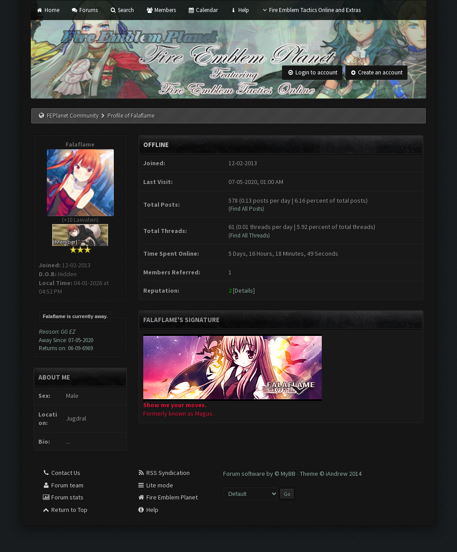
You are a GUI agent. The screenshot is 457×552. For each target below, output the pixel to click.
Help (239, 10)
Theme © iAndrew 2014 (330, 474)
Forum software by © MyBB (260, 474)
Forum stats (62, 497)
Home (47, 10)
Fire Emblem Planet (167, 497)
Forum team (62, 485)
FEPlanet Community (73, 115)
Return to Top (64, 510)
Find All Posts (246, 209)
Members (160, 10)
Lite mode (155, 485)
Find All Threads (249, 235)
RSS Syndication (163, 473)
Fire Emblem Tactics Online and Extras (311, 10)
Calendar (203, 10)
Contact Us (61, 473)
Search (122, 10)
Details (244, 290)
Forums (84, 10)
